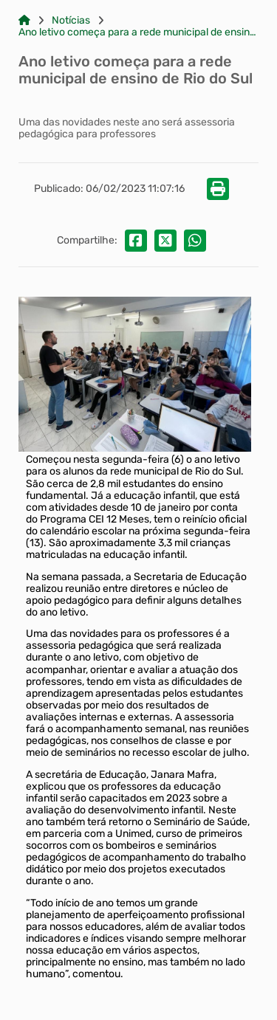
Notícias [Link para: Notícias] (71, 21)
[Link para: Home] (24, 21)
